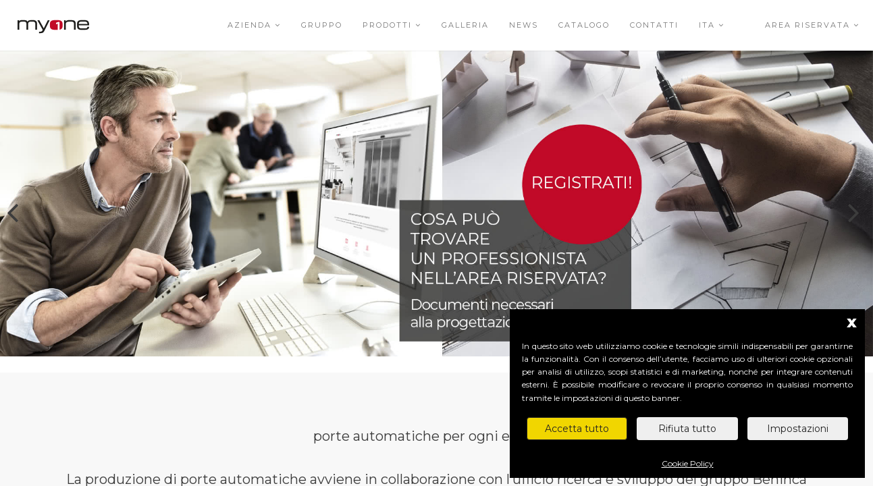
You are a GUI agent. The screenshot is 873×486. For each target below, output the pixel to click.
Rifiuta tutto (687, 429)
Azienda (254, 25)
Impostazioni (797, 429)
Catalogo (584, 25)
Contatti (654, 25)
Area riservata (812, 25)
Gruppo (321, 25)
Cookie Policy (688, 463)
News (523, 25)
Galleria (465, 25)
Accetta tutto (577, 429)
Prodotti (392, 25)
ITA (711, 25)
